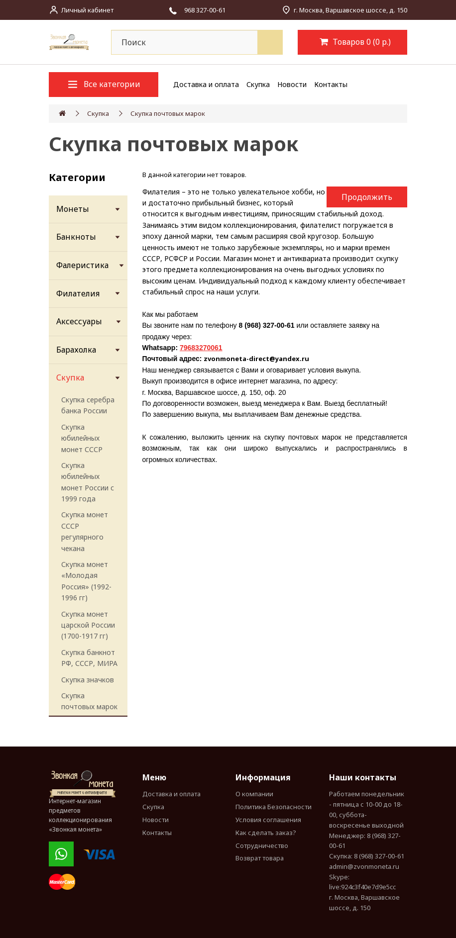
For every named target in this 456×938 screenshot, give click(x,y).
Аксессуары (79, 321)
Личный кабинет (87, 9)
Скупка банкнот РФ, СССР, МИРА (89, 658)
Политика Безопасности (273, 806)
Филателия (78, 293)
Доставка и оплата (206, 84)
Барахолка (76, 349)
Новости (292, 84)
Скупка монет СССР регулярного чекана (84, 531)
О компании (254, 793)
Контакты (330, 84)
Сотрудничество (261, 845)
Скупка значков (87, 679)
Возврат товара (259, 857)
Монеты (72, 208)
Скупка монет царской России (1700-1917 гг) (88, 625)
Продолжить (367, 196)
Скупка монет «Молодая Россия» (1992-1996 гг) (86, 581)
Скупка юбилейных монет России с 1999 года (87, 482)
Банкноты (76, 236)
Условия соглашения (268, 819)
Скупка (258, 84)
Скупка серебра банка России (87, 405)
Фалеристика (82, 265)
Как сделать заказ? (265, 832)
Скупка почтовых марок (167, 113)
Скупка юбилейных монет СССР (82, 438)
